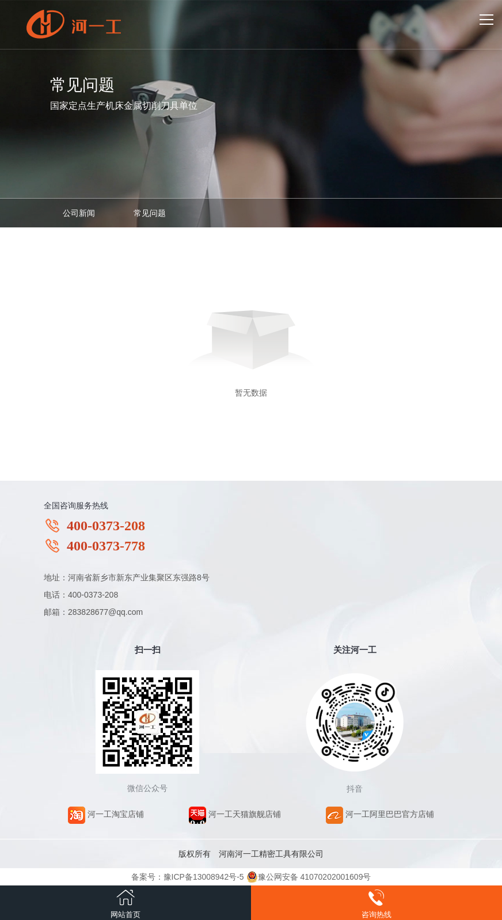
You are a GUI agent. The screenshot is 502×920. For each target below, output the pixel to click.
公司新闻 (79, 213)
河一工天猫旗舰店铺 (235, 814)
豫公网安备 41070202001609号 (308, 877)
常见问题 (150, 213)
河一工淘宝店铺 (106, 814)
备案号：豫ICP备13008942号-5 (187, 876)
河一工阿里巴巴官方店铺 (380, 814)
